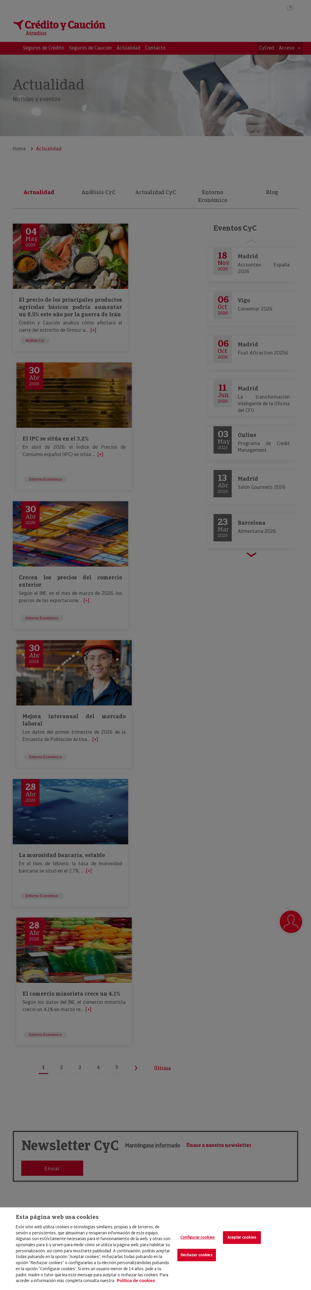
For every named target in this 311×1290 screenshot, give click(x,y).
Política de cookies (136, 1280)
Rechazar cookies (197, 1254)
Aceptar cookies (241, 1237)
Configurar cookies (197, 1237)
